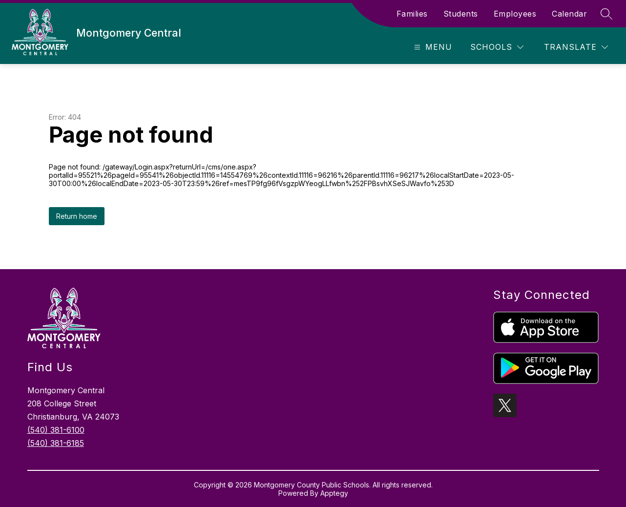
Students (460, 14)
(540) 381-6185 (55, 443)
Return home (76, 216)
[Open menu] (432, 47)
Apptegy (334, 493)
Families (412, 14)
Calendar (569, 14)
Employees (515, 14)
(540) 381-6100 (55, 430)
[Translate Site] (576, 47)
